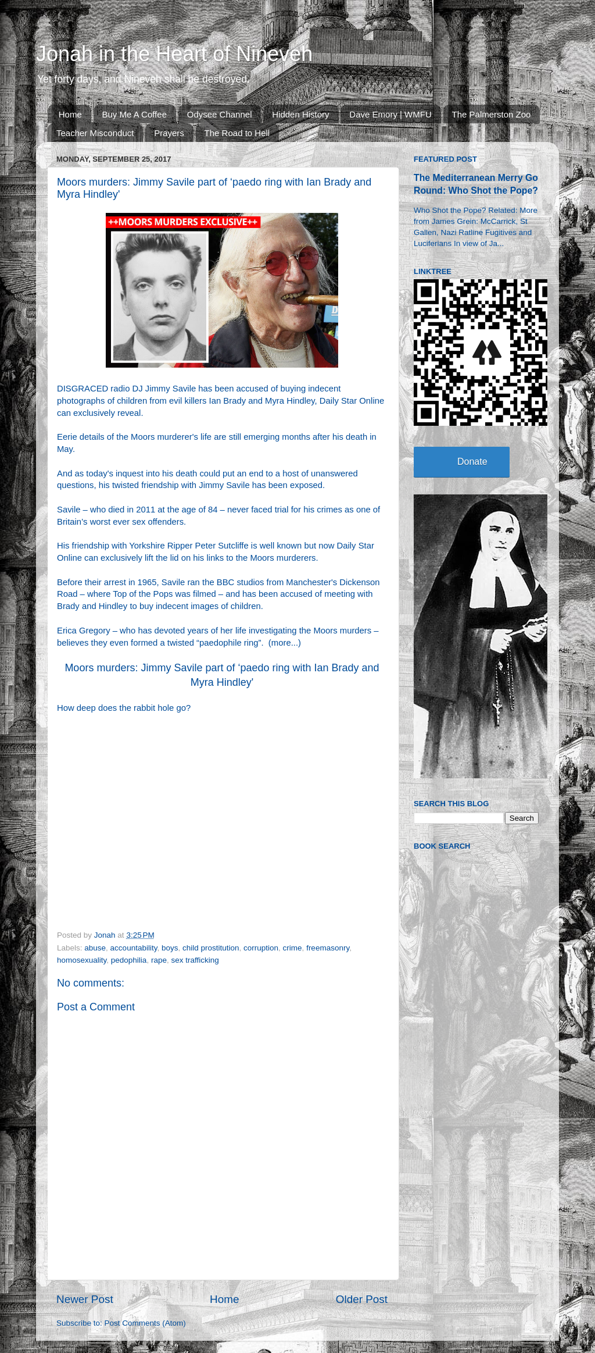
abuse (95, 947)
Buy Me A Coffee (134, 114)
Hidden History (300, 114)
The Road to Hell (237, 133)
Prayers (169, 133)
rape (159, 960)
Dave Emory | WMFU (390, 114)
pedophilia (129, 960)
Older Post (362, 1299)
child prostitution (210, 947)
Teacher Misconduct (95, 133)
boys (170, 947)
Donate (472, 462)
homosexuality (81, 960)
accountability (133, 947)
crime (292, 947)
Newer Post (84, 1299)
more (281, 642)
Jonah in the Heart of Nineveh (174, 54)
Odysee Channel (219, 114)
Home (70, 114)
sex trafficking (194, 960)
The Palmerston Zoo (491, 114)
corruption (260, 947)
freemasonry (327, 947)
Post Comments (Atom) (145, 1323)
